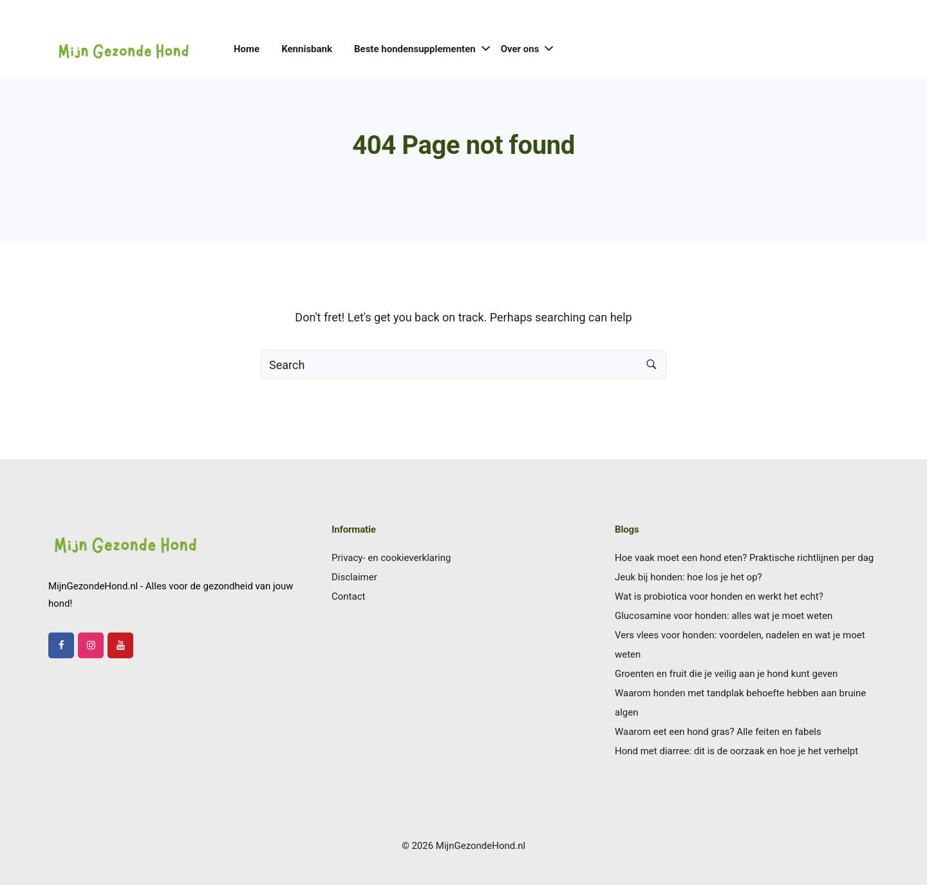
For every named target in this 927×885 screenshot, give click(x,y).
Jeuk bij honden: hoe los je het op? (688, 577)
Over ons (520, 49)
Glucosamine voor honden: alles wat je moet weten (723, 616)
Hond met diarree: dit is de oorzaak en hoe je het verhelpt (736, 751)
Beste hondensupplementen (415, 49)
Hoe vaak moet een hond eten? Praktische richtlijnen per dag (744, 558)
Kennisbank (306, 49)
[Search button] (651, 364)
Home (246, 49)
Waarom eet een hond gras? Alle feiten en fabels (718, 732)
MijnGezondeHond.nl (480, 846)
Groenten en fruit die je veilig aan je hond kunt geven (726, 674)
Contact (348, 596)
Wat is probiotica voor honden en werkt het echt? (719, 596)
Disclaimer (354, 577)
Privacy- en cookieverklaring (391, 558)
